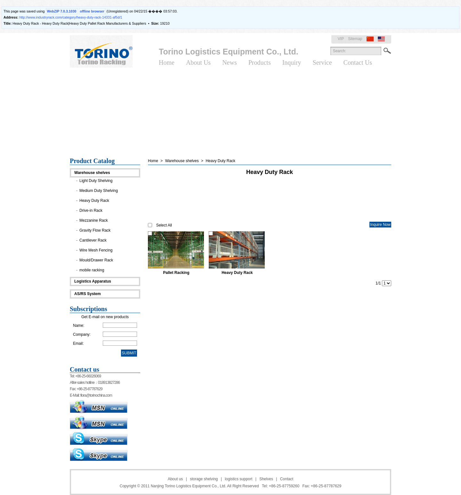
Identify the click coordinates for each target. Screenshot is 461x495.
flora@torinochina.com (96, 395)
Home (153, 161)
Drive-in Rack (90, 210)
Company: (82, 334)
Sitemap (355, 39)
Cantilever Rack (93, 240)
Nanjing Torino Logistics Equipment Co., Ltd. (188, 486)
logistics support (238, 479)
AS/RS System (87, 294)
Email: (78, 343)
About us (175, 479)
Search (387, 51)
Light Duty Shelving (95, 180)
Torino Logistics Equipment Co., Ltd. (228, 51)
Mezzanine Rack (93, 220)
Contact (286, 479)
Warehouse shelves (92, 172)
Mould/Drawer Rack (96, 260)
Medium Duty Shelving (98, 190)
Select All (164, 225)
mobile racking (91, 270)
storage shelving (204, 479)
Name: (78, 325)
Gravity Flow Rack (94, 230)
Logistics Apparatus (92, 281)
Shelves (266, 479)
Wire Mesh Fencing (95, 250)
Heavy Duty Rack (94, 200)
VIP (341, 39)
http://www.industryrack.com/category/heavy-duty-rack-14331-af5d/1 (70, 17)
